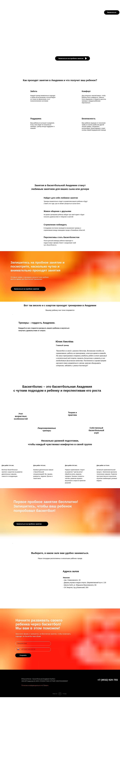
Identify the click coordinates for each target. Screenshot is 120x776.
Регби (26, 3)
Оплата (79, 3)
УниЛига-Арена (45, 3)
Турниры (34, 3)
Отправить (23, 734)
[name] (33, 722)
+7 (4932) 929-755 (111, 3)
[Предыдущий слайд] (13, 334)
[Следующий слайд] (108, 334)
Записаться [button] (111, 12)
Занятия (18, 12)
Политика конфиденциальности (31, 764)
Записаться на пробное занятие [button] (70, 58)
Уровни (37, 12)
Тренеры (28, 12)
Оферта (45, 764)
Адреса (46, 12)
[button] (86, 58)
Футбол (18, 3)
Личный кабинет (93, 3)
